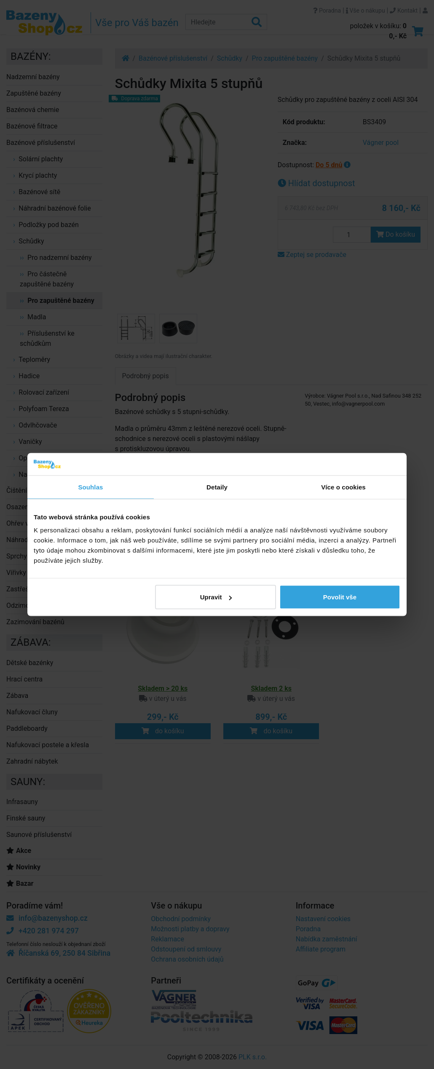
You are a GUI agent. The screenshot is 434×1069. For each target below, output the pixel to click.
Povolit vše (339, 597)
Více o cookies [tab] (343, 486)
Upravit (216, 597)
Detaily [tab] (217, 486)
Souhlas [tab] (90, 486)
